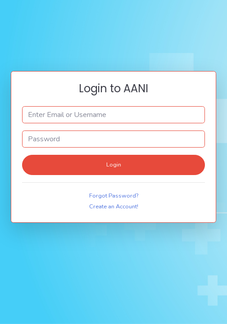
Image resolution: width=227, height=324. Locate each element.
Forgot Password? (113, 196)
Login (113, 165)
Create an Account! (113, 206)
